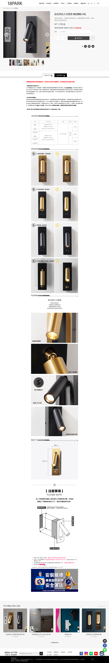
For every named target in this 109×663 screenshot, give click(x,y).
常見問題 (69, 652)
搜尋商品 (94, 3)
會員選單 (91, 3)
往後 (104, 606)
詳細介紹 (47, 75)
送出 (41, 653)
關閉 (97, 659)
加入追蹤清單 (92, 38)
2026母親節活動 (77, 27)
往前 (99, 606)
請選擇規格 (77, 31)
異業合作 (56, 654)
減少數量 (55, 38)
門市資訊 (49, 652)
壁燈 (11, 8)
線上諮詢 (49, 654)
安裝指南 (63, 652)
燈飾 (8, 8)
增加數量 (65, 38)
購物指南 (56, 652)
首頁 (4, 8)
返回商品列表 (55, 642)
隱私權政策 (25, 660)
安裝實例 (59, 75)
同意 (92, 659)
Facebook (85, 46)
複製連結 (93, 46)
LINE (89, 46)
